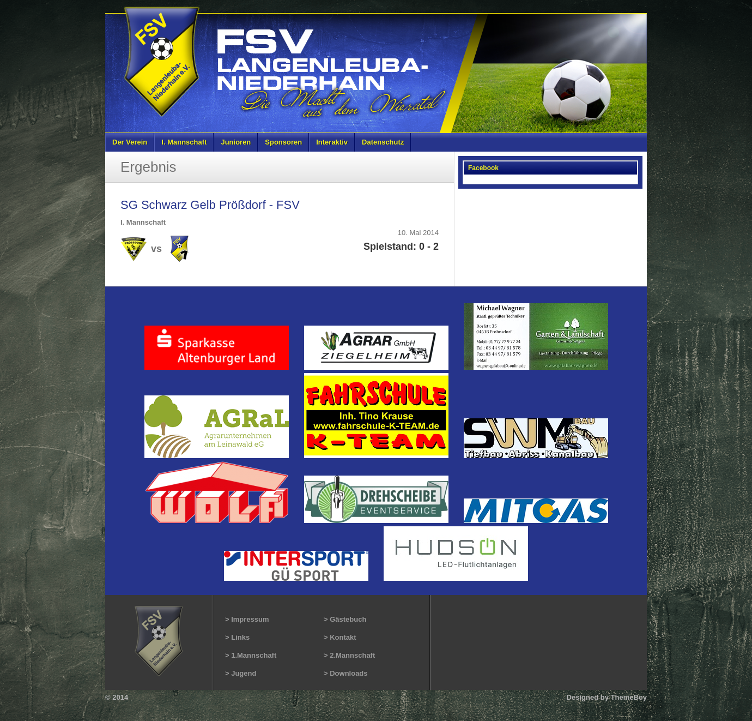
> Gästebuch (345, 619)
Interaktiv (332, 142)
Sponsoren (283, 142)
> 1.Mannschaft (250, 655)
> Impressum (247, 619)
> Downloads (346, 673)
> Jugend (240, 673)
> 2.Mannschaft (349, 655)
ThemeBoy (629, 697)
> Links (237, 637)
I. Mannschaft (184, 142)
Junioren (236, 142)
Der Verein (129, 142)
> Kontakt (340, 637)
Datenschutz (383, 142)
